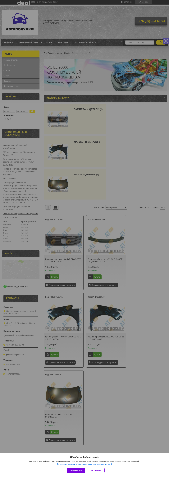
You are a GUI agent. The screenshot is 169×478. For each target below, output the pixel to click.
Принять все (76, 470)
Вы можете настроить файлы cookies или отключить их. (83, 464)
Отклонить (96, 470)
